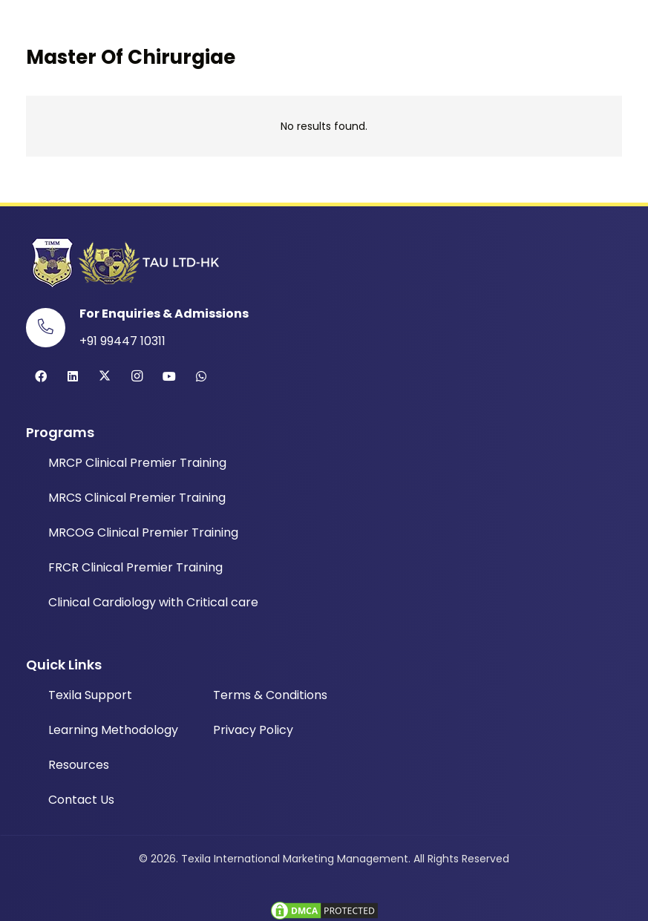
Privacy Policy (253, 729)
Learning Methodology (113, 729)
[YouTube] (169, 376)
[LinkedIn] (73, 376)
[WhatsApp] (201, 376)
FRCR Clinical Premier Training (135, 567)
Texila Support (90, 695)
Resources (78, 764)
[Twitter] (105, 376)
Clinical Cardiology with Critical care (153, 602)
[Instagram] (137, 376)
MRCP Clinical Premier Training (137, 462)
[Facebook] (41, 376)
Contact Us (81, 799)
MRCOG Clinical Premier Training (143, 532)
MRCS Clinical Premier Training (137, 497)
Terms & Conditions (270, 695)
